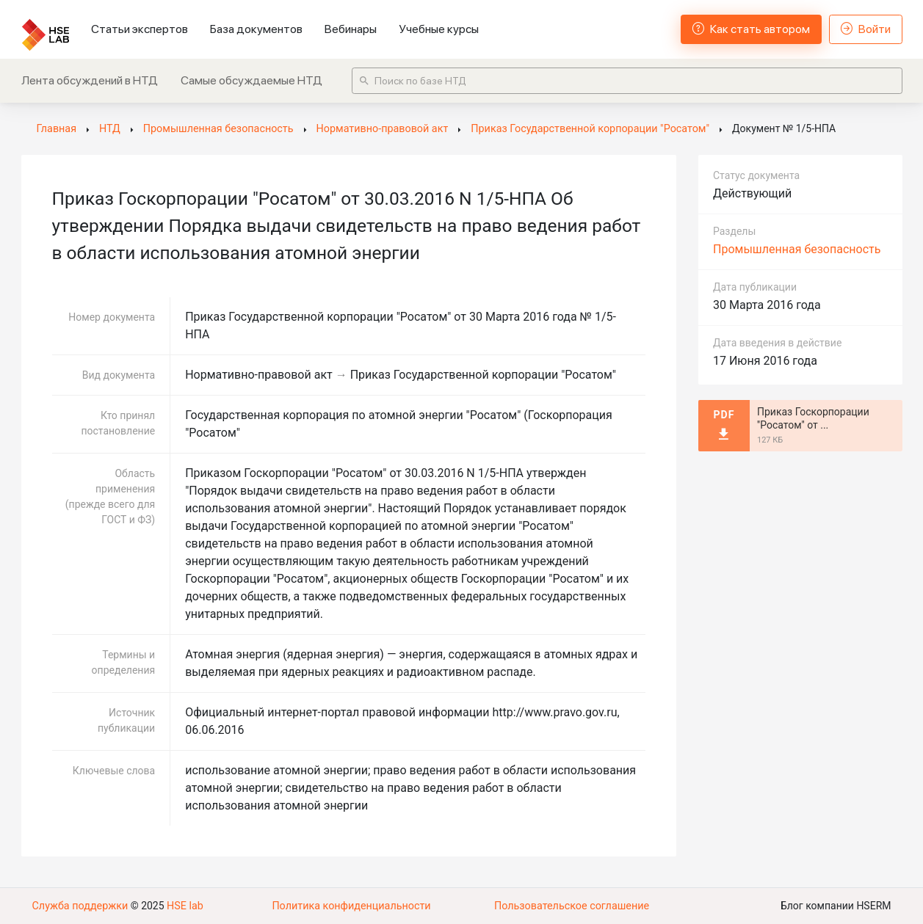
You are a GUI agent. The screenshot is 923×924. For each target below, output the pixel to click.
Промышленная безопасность (796, 249)
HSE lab (182, 906)
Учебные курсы (439, 29)
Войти (866, 29)
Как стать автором (751, 29)
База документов (256, 29)
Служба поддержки (79, 906)
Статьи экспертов (139, 29)
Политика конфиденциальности (351, 906)
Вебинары (351, 29)
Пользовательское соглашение (571, 906)
